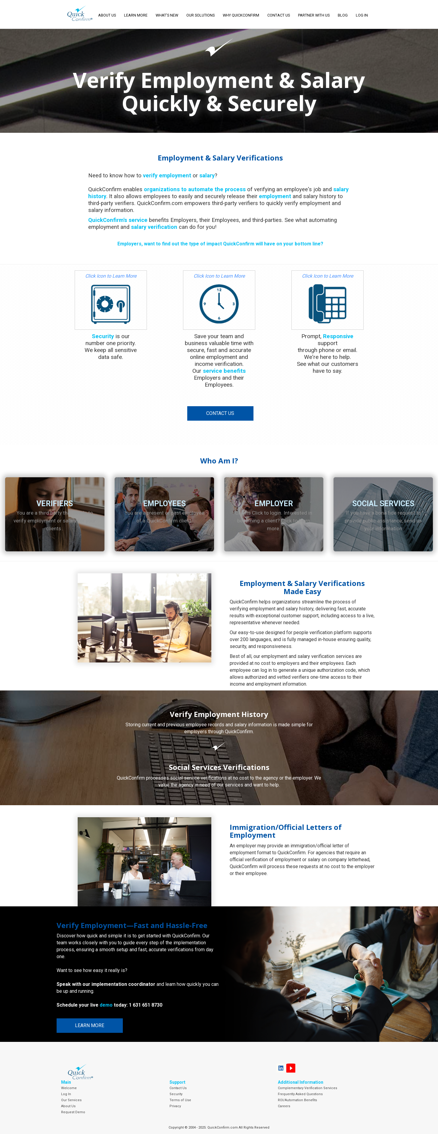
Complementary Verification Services (307, 1088)
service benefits (224, 370)
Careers (284, 1106)
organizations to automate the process (195, 189)
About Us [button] (107, 15)
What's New (167, 15)
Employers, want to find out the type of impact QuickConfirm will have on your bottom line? (220, 244)
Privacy (175, 1106)
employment (275, 196)
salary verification (154, 227)
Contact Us (278, 15)
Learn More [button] (136, 15)
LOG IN (362, 15)
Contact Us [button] (220, 413)
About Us (68, 1106)
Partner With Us (314, 15)
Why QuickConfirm (241, 15)
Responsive (338, 336)
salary (207, 175)
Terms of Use (180, 1100)
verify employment (167, 175)
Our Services (71, 1100)
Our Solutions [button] (200, 15)
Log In (66, 1094)
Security (103, 336)
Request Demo (73, 1112)
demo (106, 1005)
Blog (343, 15)
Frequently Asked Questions (300, 1094)
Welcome (69, 1088)
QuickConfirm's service (118, 220)
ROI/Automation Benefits (297, 1100)
